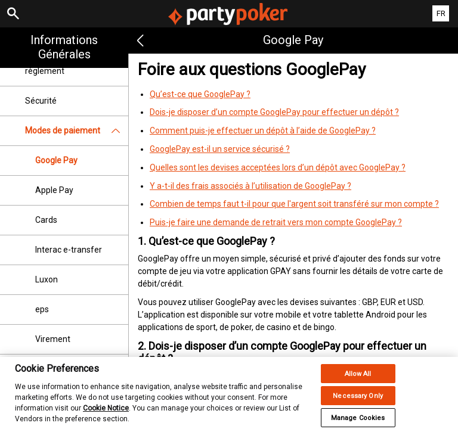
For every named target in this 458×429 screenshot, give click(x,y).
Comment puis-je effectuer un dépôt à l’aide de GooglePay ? (263, 130)
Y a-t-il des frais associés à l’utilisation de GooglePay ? (250, 186)
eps (42, 309)
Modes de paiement (76, 130)
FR (441, 13)
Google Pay (56, 160)
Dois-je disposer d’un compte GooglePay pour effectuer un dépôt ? (274, 112)
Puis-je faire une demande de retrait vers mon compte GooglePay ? (276, 222)
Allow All (358, 380)
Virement (52, 339)
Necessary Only (358, 402)
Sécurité (41, 100)
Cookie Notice (106, 414)
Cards (46, 220)
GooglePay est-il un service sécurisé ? (220, 149)
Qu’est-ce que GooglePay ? (200, 94)
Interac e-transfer (68, 249)
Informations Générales (64, 47)
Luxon (46, 279)
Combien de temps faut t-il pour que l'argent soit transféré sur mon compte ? (294, 204)
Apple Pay (54, 190)
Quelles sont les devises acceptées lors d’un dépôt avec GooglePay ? (278, 167)
